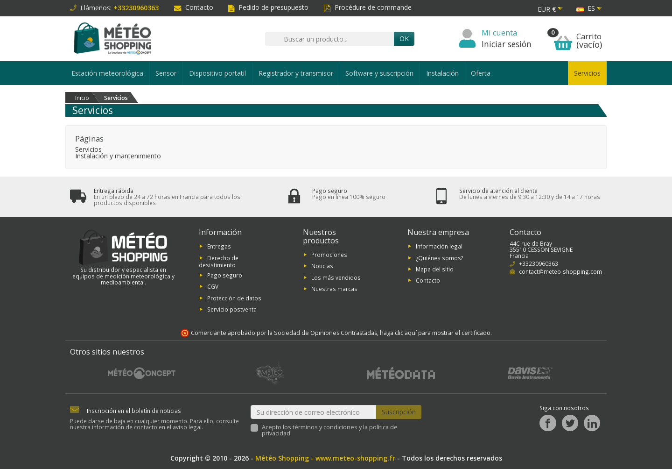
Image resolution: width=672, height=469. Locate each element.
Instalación (442, 73)
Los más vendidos (336, 277)
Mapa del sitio (435, 269)
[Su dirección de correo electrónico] (314, 412)
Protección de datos (234, 298)
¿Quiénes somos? (439, 257)
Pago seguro (224, 275)
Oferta (480, 73)
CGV (212, 286)
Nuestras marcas (334, 288)
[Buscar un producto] (329, 39)
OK (404, 38)
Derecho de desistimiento (218, 261)
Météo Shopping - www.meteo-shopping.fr (325, 458)
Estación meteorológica (107, 73)
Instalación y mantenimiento (118, 155)
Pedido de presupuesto (268, 7)
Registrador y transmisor (296, 73)
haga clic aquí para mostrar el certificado (435, 333)
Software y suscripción (379, 73)
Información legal (439, 246)
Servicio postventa (232, 309)
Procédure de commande (367, 7)
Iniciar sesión (507, 44)
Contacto (193, 7)
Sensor (165, 73)
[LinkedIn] (592, 423)
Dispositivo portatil (217, 73)
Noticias (322, 266)
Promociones (329, 254)
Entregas (219, 246)
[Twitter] (570, 423)
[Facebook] (547, 423)
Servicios (587, 73)
